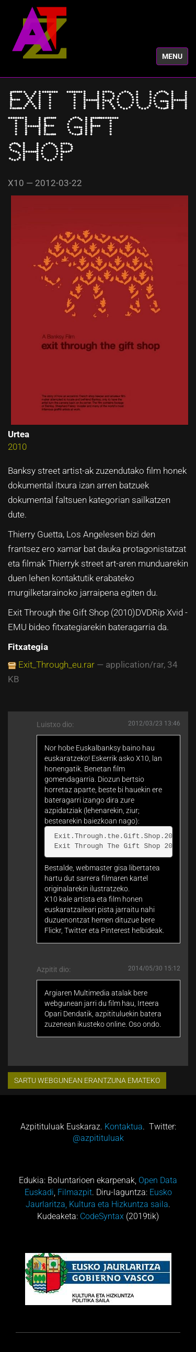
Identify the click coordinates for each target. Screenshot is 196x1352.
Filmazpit (74, 1192)
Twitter (75, 930)
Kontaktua (124, 1127)
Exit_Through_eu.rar (56, 664)
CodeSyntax (102, 1216)
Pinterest (115, 930)
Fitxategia (28, 647)
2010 (17, 446)
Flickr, (53, 930)
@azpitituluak (98, 1138)
